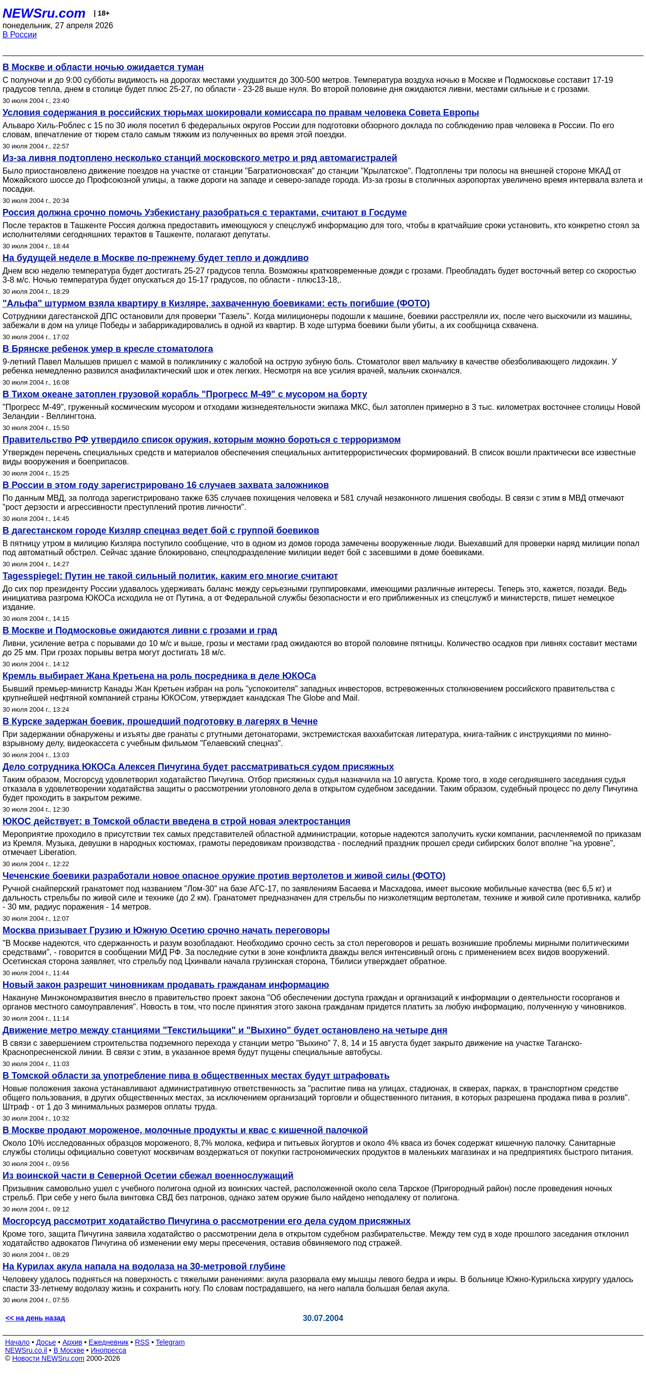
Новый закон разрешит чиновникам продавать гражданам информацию (166, 985)
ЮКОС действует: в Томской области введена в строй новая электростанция (176, 821)
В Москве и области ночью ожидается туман (103, 67)
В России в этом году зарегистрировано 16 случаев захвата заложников (166, 485)
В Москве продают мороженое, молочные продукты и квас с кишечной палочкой (185, 1130)
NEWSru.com (44, 13)
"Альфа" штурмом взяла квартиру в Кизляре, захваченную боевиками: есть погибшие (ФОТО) (216, 303)
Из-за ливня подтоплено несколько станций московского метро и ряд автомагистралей (200, 158)
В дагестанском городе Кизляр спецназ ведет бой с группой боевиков (161, 530)
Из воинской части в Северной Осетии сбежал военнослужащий (148, 1176)
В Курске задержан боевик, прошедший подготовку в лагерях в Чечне (160, 721)
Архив (72, 1342)
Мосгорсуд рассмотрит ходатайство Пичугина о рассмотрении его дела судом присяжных (207, 1221)
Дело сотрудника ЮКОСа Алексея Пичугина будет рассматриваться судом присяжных (198, 767)
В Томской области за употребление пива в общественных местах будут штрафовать (196, 1076)
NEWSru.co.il (26, 1350)
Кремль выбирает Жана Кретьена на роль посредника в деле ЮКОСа (159, 676)
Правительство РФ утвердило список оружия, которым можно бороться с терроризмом (202, 440)
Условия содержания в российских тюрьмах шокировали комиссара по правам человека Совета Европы (241, 113)
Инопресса (109, 1350)
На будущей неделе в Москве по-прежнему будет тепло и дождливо (156, 258)
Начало (17, 1342)
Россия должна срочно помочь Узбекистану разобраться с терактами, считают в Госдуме (205, 212)
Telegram (170, 1342)
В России (20, 34)
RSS (142, 1342)
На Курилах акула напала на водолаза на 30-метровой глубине (144, 1266)
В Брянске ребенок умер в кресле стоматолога (108, 349)
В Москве (68, 1350)
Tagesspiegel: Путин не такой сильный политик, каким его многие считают (170, 576)
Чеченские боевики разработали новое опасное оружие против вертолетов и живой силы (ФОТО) (224, 876)
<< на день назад (35, 1318)
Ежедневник (109, 1342)
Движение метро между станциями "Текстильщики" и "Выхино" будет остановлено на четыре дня (225, 1030)
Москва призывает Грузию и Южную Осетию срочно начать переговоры (166, 930)
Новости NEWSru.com (48, 1358)
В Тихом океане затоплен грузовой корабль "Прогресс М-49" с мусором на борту (185, 394)
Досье (46, 1342)
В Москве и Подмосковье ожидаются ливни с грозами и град (140, 630)
